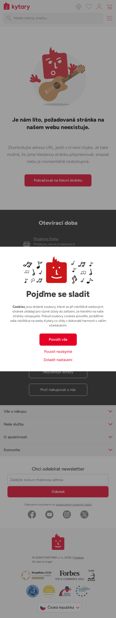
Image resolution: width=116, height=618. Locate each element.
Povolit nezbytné (58, 351)
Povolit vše (58, 339)
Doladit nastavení (58, 360)
